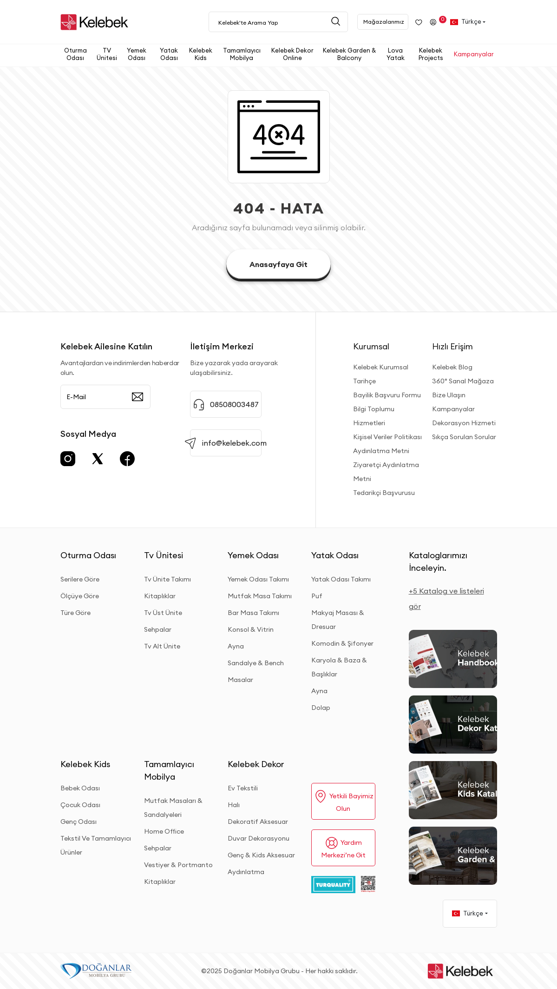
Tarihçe (364, 381)
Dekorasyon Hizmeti (464, 423)
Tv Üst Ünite (163, 612)
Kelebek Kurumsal (380, 367)
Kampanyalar (453, 409)
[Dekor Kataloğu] (453, 724)
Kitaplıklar (160, 596)
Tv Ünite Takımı (167, 579)
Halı (234, 805)
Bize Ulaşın (448, 395)
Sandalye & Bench (256, 663)
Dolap (320, 707)
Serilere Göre (79, 579)
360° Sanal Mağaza (463, 381)
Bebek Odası (80, 788)
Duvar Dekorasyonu (258, 838)
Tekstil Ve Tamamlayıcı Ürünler (95, 845)
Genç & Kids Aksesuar (261, 855)
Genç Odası (78, 821)
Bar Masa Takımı (253, 612)
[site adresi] (96, 22)
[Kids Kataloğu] (453, 790)
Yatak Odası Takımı (341, 579)
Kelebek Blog (452, 367)
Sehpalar (157, 629)
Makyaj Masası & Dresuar (337, 619)
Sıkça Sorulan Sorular (464, 437)
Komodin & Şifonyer (342, 643)
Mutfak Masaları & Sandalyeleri (173, 807)
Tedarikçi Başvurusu (384, 492)
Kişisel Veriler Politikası (387, 437)
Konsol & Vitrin (251, 629)
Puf (316, 596)
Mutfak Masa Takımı (260, 596)
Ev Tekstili (243, 788)
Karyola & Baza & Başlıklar (339, 667)
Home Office (164, 831)
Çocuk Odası (80, 805)
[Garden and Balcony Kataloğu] (453, 856)
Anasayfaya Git (278, 264)
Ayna (236, 646)
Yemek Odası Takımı (258, 579)
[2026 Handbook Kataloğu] (453, 659)
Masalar (240, 679)
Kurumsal (371, 346)
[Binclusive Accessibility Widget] (18, 943)
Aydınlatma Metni (381, 451)
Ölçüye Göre (79, 596)
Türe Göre (75, 612)
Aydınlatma (246, 872)
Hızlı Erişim (452, 346)
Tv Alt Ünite (162, 646)
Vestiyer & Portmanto (178, 865)
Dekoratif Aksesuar (258, 821)
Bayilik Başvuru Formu (387, 395)
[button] (77, 54)
